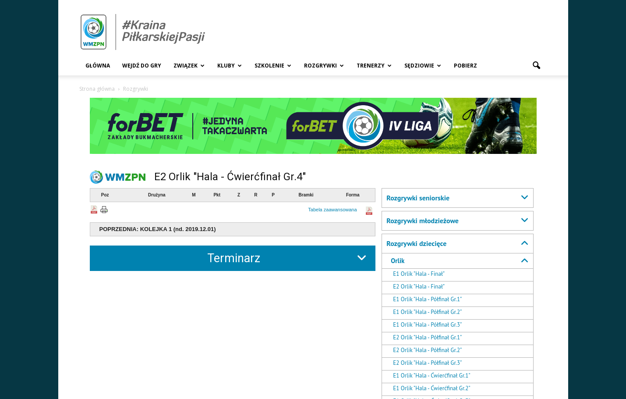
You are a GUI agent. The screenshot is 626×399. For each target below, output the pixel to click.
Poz (105, 194)
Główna (97, 65)
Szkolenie (273, 65)
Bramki (306, 194)
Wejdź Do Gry (141, 65)
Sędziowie (422, 65)
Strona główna (97, 89)
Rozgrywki (324, 65)
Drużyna (156, 194)
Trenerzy (374, 65)
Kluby (229, 65)
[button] (536, 65)
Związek (189, 65)
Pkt (216, 194)
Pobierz (465, 65)
